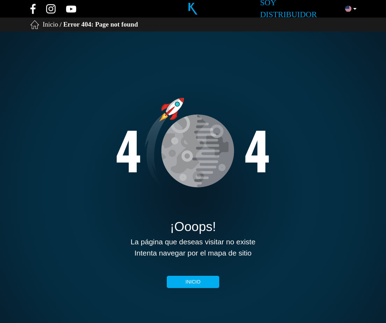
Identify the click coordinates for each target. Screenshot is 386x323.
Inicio (50, 24)
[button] (351, 8)
